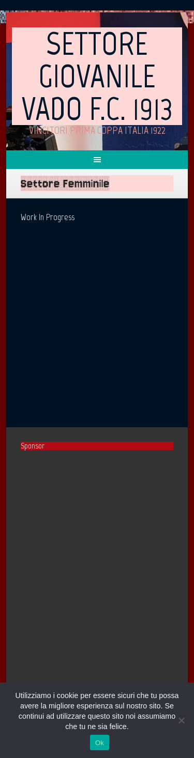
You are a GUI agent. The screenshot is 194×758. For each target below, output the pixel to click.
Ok (99, 743)
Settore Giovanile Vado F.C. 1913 (97, 76)
